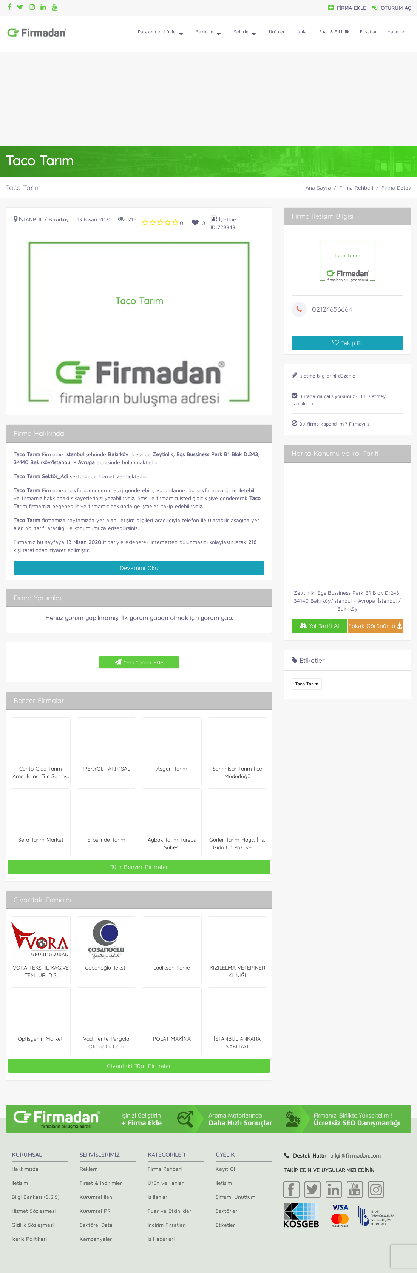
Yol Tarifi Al (319, 625)
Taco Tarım (306, 684)
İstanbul (31, 219)
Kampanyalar (96, 1239)
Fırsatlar (368, 31)
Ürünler (277, 31)
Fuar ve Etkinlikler (169, 1211)
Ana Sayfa (318, 187)
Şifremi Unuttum (235, 1197)
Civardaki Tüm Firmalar (139, 1065)
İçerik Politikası (29, 1239)
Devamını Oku (139, 567)
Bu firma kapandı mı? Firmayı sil (332, 424)
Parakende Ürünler (160, 34)
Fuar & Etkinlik (334, 31)
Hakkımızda (25, 1169)
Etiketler (225, 1225)
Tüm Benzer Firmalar (139, 866)
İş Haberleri (161, 1239)
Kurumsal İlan (96, 1197)
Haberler (397, 31)
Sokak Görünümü (375, 625)
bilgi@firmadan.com (355, 1155)
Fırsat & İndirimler (101, 1183)
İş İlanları (158, 1197)
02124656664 (332, 309)
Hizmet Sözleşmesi (34, 1211)
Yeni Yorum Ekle (139, 662)
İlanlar (302, 31)
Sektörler (208, 34)
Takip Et (347, 342)
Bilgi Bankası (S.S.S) (36, 1197)
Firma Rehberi (356, 187)
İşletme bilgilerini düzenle (323, 376)
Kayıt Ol (225, 1169)
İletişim (20, 1183)
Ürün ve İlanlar (166, 1183)
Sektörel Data (96, 1225)
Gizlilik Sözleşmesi (33, 1225)
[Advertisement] (208, 99)
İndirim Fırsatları (167, 1225)
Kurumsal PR (95, 1211)
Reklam (88, 1169)
